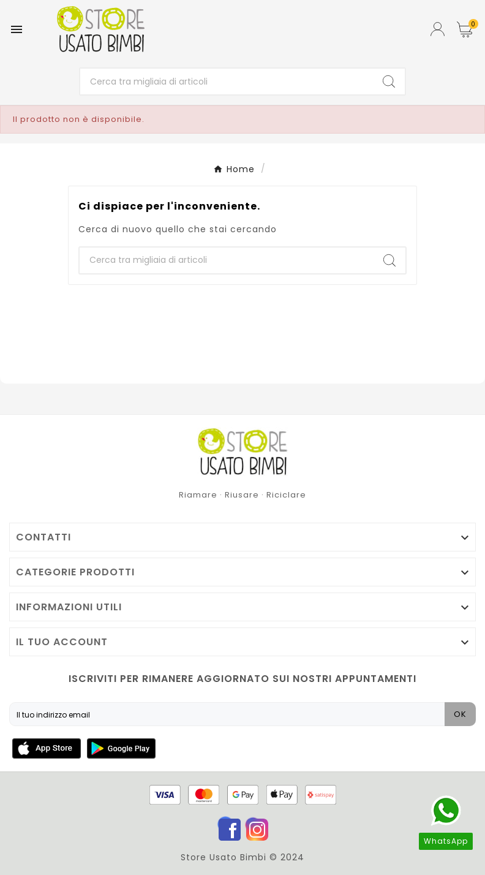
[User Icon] (437, 29)
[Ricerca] (226, 81)
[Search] (389, 81)
